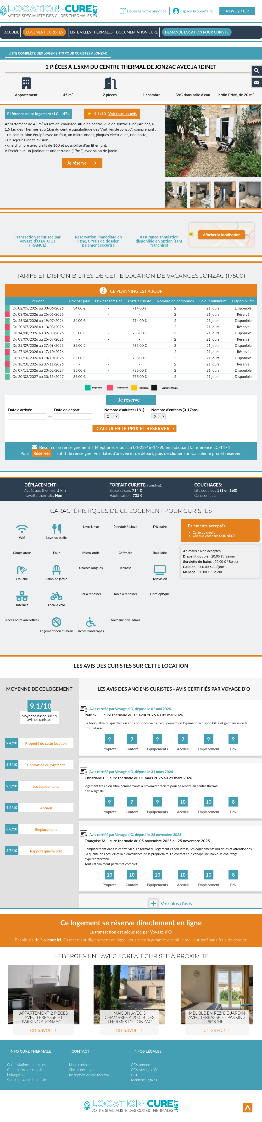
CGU (135, 1075)
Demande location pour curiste (197, 32)
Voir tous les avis (122, 113)
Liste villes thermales (91, 32)
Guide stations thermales (26, 1064)
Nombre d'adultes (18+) (124, 410)
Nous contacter (81, 1064)
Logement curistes (44, 32)
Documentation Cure (137, 32)
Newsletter (237, 11)
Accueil (11, 32)
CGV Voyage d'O (144, 1069)
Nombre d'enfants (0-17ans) (174, 410)
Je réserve (82, 163)
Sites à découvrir (82, 1069)
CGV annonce (141, 1064)
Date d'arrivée (20, 410)
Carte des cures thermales (27, 1079)
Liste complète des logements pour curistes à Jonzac (58, 53)
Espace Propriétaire (196, 11)
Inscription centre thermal (89, 1075)
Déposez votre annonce (146, 11)
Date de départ (67, 410)
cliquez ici (52, 939)
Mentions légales (144, 1080)
